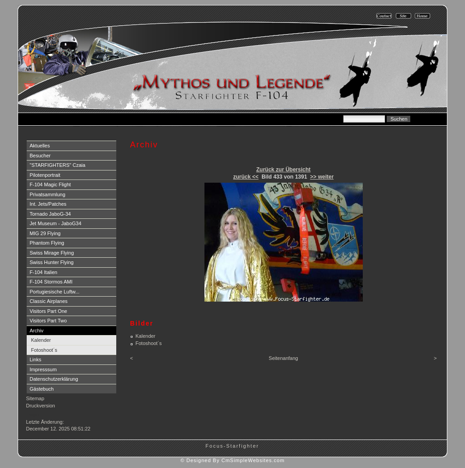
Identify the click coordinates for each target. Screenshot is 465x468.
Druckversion (40, 405)
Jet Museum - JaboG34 (55, 223)
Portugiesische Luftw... (55, 291)
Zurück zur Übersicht (283, 169)
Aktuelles (40, 145)
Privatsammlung (48, 194)
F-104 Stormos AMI (51, 281)
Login (33, 414)
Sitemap (35, 398)
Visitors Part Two (48, 320)
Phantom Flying (47, 243)
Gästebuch (42, 389)
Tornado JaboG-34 (50, 214)
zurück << (245, 177)
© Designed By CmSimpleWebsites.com (232, 460)
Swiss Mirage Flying (52, 252)
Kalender (41, 340)
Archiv (37, 330)
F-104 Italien (43, 272)
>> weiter (322, 177)
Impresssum (43, 369)
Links (36, 359)
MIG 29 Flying (45, 233)
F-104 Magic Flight (50, 184)
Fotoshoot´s (44, 350)
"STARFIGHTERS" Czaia (57, 165)
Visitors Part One (48, 311)
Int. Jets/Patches (48, 204)
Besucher (40, 155)
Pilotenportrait (45, 175)
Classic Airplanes (49, 301)
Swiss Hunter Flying (52, 262)
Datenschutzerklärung (54, 379)
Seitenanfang (283, 358)
